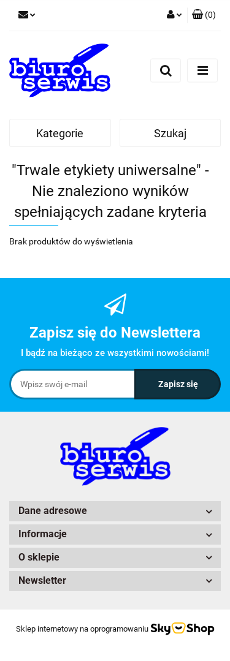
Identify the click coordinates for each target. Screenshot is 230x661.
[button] (204, 15)
